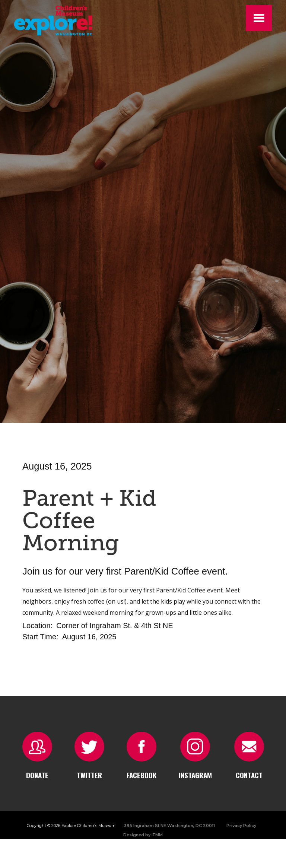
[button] (259, 18)
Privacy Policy (241, 825)
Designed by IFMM (143, 834)
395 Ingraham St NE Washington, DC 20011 (169, 825)
